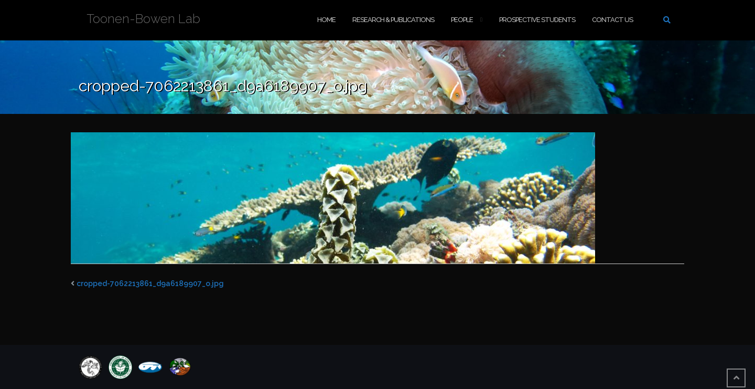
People (462, 20)
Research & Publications (393, 20)
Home (326, 20)
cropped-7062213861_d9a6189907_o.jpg (150, 283)
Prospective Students (537, 20)
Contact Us (612, 20)
